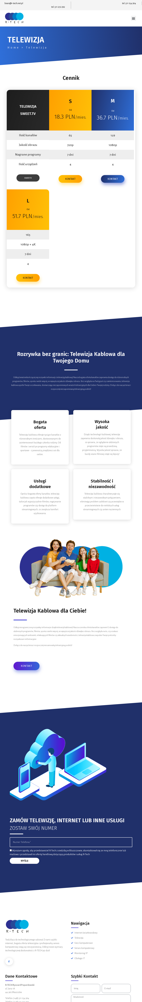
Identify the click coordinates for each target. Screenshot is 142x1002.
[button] (133, 18)
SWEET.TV (28, 178)
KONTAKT (70, 178)
